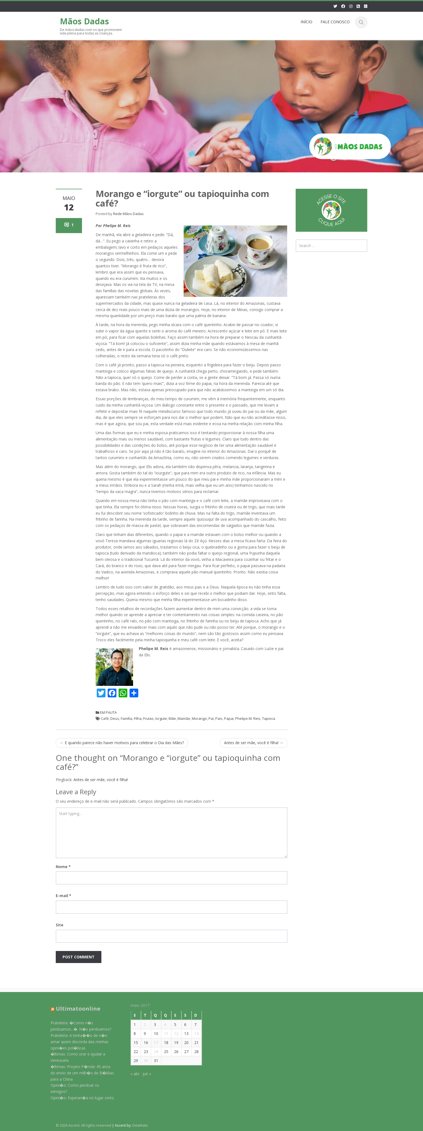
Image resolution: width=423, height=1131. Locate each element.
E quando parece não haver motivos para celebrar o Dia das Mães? (122, 742)
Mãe (172, 718)
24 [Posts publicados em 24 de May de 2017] (152, 1051)
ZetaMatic (140, 1125)
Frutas (148, 718)
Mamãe (184, 718)
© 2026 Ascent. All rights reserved (83, 1125)
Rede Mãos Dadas (128, 213)
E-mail (63, 895)
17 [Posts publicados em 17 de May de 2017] (152, 1042)
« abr (131, 1073)
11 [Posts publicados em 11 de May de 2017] (162, 1033)
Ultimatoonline (74, 1008)
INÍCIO (306, 21)
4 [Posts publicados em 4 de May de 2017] (161, 1024)
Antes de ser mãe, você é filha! (253, 742)
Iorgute (161, 718)
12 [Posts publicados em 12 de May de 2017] (173, 1033)
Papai (229, 718)
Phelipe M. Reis (247, 718)
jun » (143, 1073)
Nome (63, 866)
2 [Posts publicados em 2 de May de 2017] (141, 1024)
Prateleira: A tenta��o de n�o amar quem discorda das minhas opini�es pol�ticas (76, 1042)
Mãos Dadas (84, 21)
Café (105, 718)
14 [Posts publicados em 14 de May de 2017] (193, 1033)
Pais (218, 718)
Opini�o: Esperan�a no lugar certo (78, 1097)
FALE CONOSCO (335, 21)
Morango (199, 718)
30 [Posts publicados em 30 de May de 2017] (142, 1060)
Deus (114, 718)
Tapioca (268, 718)
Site (59, 924)
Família (126, 718)
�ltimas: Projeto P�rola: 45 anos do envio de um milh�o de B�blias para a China (78, 1073)
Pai (211, 718)
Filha (138, 718)
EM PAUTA (108, 712)
